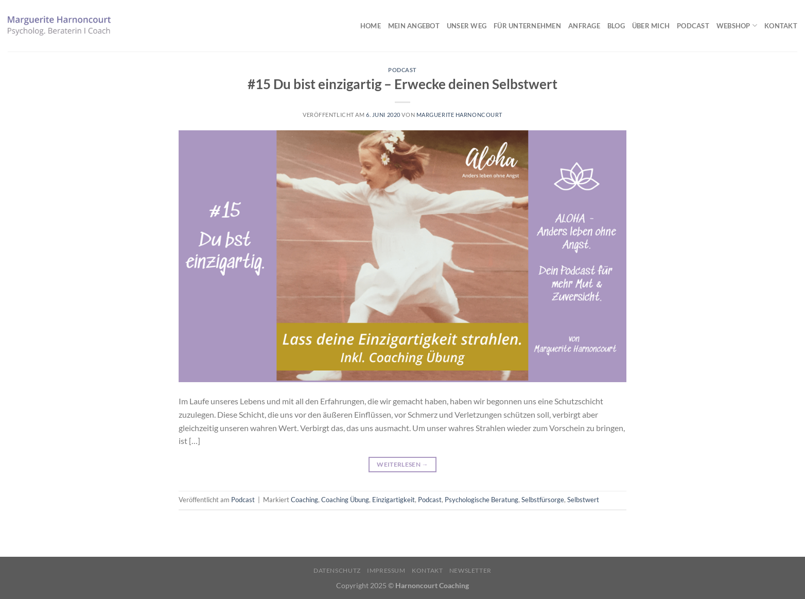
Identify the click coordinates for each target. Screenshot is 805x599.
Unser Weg (466, 26)
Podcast (693, 26)
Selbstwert (583, 499)
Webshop (736, 25)
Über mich (651, 26)
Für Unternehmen (527, 26)
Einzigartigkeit (393, 499)
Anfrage (584, 26)
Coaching (304, 499)
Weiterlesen (402, 464)
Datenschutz (337, 570)
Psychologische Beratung (481, 499)
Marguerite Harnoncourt (459, 114)
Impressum (386, 570)
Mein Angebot (414, 26)
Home (370, 26)
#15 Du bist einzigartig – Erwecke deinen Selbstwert (402, 84)
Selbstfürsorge (542, 499)
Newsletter (470, 570)
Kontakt (780, 26)
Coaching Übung (345, 499)
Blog (616, 26)
